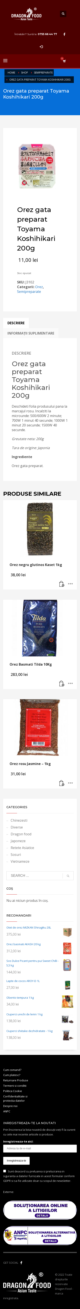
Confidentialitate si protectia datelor (15, 1098)
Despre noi (10, 1106)
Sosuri (16, 854)
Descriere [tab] (16, 323)
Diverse (17, 827)
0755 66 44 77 (47, 34)
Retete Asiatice (22, 847)
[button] (62, 584)
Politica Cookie (12, 1091)
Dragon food (21, 834)
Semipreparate (29, 291)
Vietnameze (20, 861)
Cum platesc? (11, 1075)
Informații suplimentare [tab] (30, 333)
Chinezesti (19, 820)
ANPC (6, 1111)
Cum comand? (12, 1070)
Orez (39, 287)
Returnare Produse (15, 1080)
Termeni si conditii (14, 1086)
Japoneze (18, 841)
